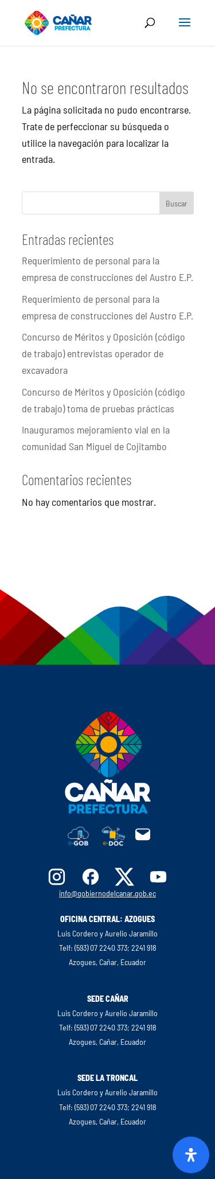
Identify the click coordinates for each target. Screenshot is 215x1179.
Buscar (176, 203)
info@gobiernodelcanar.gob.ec (107, 893)
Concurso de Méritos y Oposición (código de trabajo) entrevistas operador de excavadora (103, 353)
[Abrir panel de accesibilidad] (191, 1155)
